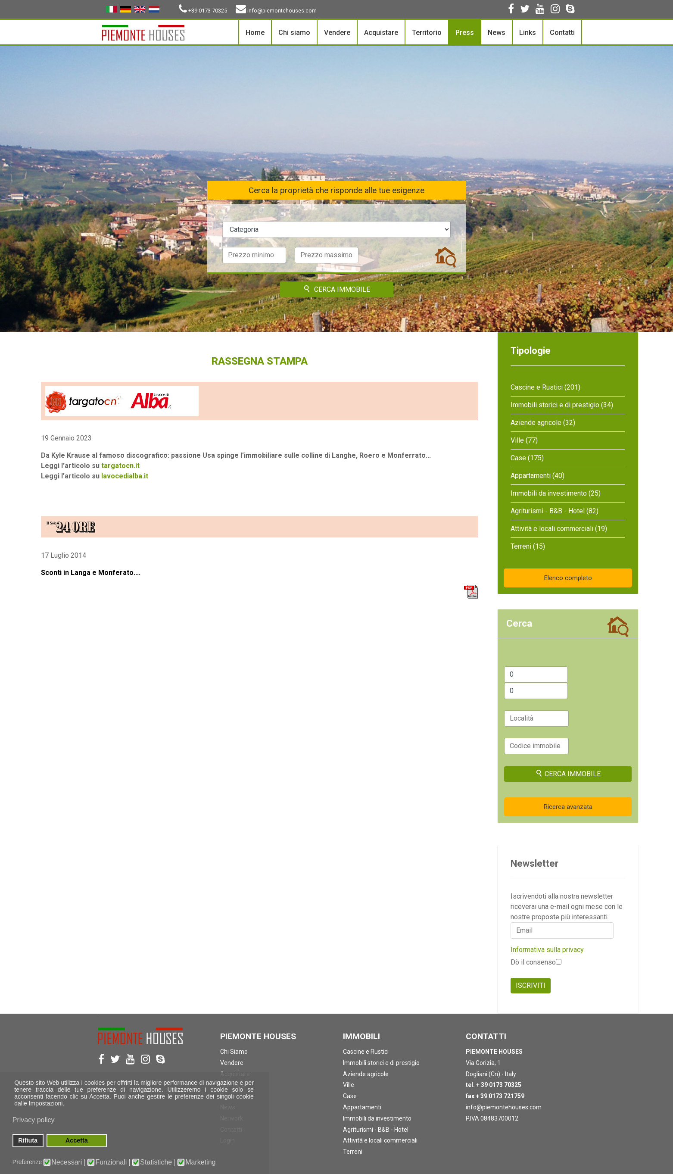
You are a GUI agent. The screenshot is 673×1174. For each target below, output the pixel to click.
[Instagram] (555, 10)
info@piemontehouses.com (282, 10)
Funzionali (111, 1162)
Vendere (337, 32)
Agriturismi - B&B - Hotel (375, 1129)
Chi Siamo (234, 1051)
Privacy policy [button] (33, 1120)
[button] (254, 1097)
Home (255, 32)
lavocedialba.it (124, 476)
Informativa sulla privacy (547, 950)
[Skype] (570, 10)
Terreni (352, 1151)
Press (464, 32)
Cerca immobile (336, 289)
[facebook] (511, 10)
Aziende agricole (366, 1074)
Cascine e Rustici (366, 1051)
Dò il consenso (536, 962)
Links (527, 32)
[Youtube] (540, 10)
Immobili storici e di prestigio (381, 1062)
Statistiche (156, 1162)
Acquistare (381, 32)
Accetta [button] (76, 1140)
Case (350, 1096)
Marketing (200, 1162)
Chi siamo (294, 32)
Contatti (562, 32)
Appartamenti (362, 1107)
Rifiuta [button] (27, 1140)
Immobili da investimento (377, 1118)
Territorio (427, 32)
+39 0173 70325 (207, 10)
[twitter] (525, 10)
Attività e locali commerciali (380, 1140)
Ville (348, 1084)
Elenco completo (568, 578)
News (496, 32)
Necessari (66, 1162)
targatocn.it (120, 466)
